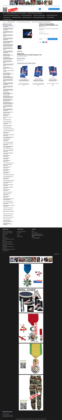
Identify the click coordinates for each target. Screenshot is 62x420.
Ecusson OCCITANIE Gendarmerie (6, 190)
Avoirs (18, 234)
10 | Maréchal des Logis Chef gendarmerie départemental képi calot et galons (8, 42)
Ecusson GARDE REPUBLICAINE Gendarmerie (8, 153)
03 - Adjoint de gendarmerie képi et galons (8, 26)
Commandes (19, 232)
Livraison (3, 235)
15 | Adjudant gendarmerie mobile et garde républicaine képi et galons (8, 52)
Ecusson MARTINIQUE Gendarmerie (6, 172)
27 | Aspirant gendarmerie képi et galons (8, 71)
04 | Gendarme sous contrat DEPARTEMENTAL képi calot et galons (8, 32)
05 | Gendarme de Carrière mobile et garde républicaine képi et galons (8, 39)
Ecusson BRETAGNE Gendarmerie (6, 140)
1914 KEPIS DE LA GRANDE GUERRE (39, 15)
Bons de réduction (20, 236)
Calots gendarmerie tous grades (7, 117)
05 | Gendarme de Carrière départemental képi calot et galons (8, 35)
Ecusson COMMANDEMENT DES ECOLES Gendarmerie (8, 147)
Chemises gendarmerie (7, 127)
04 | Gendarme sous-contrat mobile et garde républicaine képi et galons (8, 29)
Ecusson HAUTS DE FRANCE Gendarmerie (7, 165)
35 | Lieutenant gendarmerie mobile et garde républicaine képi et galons (8, 83)
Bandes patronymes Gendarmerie (6, 115)
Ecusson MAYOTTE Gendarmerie (8, 174)
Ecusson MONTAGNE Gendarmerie (6, 178)
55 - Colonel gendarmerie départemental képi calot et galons (8, 106)
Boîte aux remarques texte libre (44, 33)
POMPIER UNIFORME (50, 17)
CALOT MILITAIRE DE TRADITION (26, 15)
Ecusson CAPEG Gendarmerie (8, 142)
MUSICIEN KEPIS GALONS (7, 19)
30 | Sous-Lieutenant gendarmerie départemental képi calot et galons (8, 74)
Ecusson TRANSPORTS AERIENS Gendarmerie (8, 203)
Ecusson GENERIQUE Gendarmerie (6, 156)
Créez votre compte (56, 5)
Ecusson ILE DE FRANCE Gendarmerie (7, 167)
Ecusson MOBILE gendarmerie (8, 176)
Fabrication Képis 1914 (5, 413)
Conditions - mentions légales (7, 231)
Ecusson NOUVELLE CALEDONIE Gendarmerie (8, 187)
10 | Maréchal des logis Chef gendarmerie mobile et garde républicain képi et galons (8, 45)
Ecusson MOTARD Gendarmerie (8, 180)
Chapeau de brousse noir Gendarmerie (7, 123)
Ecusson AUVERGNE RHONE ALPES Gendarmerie (8, 135)
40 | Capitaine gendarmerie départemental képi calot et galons (8, 87)
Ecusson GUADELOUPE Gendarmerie (6, 161)
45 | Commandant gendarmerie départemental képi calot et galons (8, 93)
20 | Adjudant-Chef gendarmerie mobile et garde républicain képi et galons (8, 58)
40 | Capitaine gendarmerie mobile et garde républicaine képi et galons (8, 90)
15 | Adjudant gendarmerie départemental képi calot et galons (8, 48)
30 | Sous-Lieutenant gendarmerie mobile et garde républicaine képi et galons (8, 77)
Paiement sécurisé (5, 237)
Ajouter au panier (52, 39)
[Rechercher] (31, 9)
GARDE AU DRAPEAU (6, 17)
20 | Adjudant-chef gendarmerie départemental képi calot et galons (8, 55)
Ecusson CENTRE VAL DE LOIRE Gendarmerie (8, 144)
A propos (3, 236)
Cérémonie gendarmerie (7, 121)
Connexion (50, 5)
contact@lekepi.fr (32, 5)
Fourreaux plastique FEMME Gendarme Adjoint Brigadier (38, 80)
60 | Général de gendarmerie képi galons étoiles (8, 112)
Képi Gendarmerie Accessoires (8, 217)
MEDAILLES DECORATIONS (26, 17)
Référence (41, 26)
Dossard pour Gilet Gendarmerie (6, 133)
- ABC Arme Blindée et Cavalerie (7, 415)
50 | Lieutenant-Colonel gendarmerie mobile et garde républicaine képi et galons (8, 103)
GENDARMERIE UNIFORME (16, 17)
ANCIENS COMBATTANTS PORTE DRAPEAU (35, 13)
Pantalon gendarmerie (7, 218)
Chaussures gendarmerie (7, 125)
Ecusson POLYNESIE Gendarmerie (6, 197)
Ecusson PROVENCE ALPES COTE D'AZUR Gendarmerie (8, 199)
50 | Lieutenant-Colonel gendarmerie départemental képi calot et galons (8, 100)
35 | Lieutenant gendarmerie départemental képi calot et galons (8, 80)
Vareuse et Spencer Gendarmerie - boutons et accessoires (7, 224)
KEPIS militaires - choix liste (6, 242)
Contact (34, 229)
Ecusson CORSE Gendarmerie (8, 148)
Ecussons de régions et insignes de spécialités (8, 206)
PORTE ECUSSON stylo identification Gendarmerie (8, 221)
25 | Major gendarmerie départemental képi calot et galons (8, 61)
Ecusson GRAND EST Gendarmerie (6, 158)
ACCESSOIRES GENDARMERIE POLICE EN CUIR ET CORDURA (16, 13)
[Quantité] (44, 39)
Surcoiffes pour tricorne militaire (7, 232)
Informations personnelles (21, 231)
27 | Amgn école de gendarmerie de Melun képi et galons (8, 68)
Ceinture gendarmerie (7, 119)
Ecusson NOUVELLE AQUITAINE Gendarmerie (8, 185)
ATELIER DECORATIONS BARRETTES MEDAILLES (11, 15)
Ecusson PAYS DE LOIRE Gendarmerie (7, 194)
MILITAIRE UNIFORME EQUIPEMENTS (39, 17)
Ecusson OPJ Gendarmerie (7, 192)
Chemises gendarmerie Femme (8, 128)
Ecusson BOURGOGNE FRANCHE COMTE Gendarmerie (8, 137)
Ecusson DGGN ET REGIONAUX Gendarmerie (8, 151)
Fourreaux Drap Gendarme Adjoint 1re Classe (53, 80)
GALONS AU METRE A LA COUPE (51, 15)
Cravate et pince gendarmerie (8, 130)
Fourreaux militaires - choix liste (7, 241)
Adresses (18, 235)
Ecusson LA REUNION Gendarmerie (6, 170)
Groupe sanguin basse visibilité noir (8, 212)
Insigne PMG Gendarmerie (7, 215)
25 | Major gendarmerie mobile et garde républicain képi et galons (8, 65)
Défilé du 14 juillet (5, 234)
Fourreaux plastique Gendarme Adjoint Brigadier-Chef (24, 80)
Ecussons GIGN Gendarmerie (8, 207)
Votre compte (20, 229)
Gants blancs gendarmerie (7, 209)
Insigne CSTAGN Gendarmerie (8, 213)
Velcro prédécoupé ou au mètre (7, 416)
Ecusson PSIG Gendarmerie (7, 201)
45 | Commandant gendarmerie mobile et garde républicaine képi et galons (8, 96)
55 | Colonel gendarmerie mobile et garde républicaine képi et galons (8, 109)
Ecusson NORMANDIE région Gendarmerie (7, 182)
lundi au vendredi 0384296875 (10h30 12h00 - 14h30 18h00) (16, 5)
